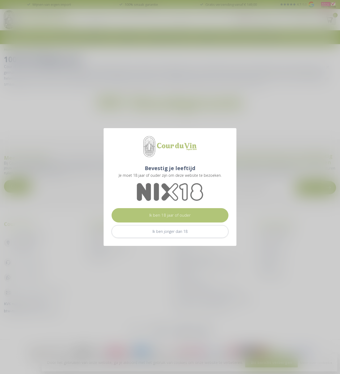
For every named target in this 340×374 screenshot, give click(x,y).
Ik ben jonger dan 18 (170, 231)
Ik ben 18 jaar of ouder (170, 215)
